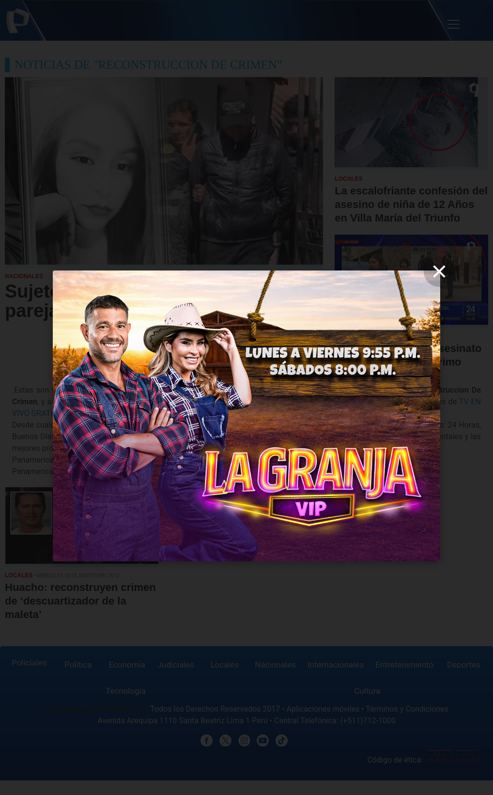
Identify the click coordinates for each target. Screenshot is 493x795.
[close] (439, 271)
